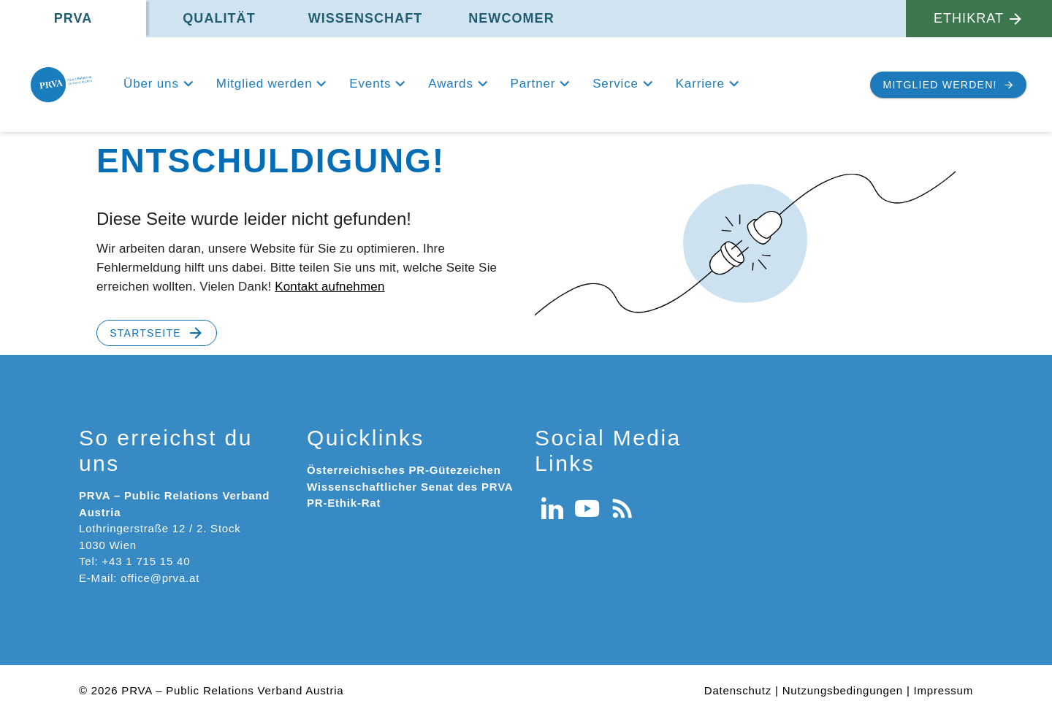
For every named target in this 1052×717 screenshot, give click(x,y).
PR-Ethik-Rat (344, 502)
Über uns (151, 84)
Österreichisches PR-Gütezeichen (404, 470)
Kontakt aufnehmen (329, 287)
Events (370, 84)
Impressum (943, 690)
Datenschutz (737, 690)
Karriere (700, 84)
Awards (450, 84)
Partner (533, 84)
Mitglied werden (264, 84)
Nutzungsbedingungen (842, 690)
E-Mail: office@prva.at (139, 578)
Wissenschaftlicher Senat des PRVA (410, 486)
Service (615, 84)
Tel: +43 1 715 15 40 (134, 561)
